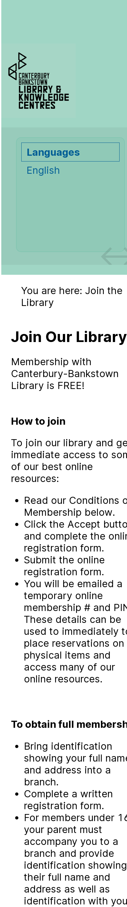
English (43, 170)
